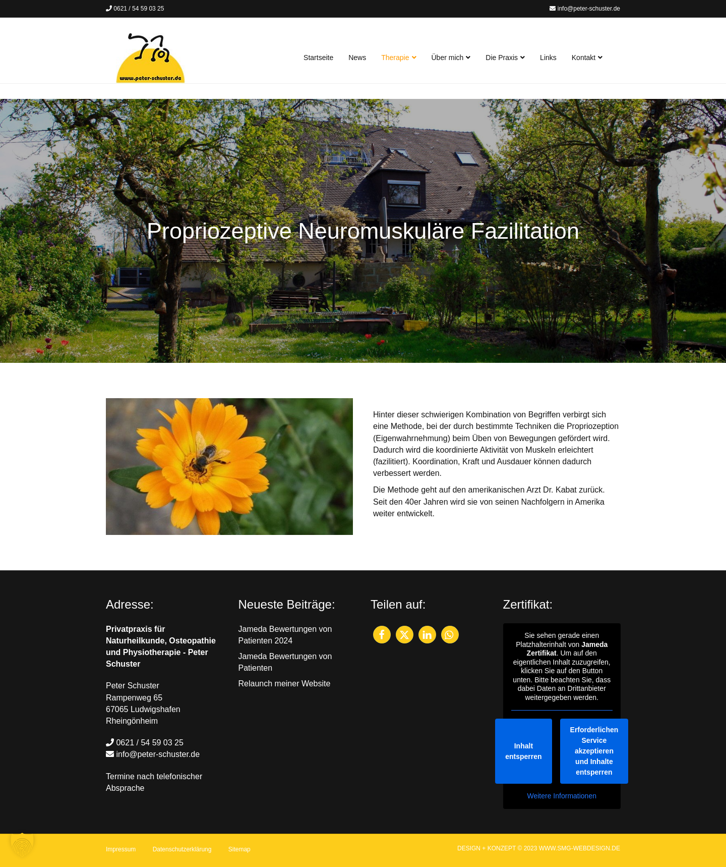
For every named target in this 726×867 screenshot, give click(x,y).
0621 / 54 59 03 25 (135, 8)
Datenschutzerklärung (182, 849)
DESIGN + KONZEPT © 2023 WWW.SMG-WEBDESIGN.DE (538, 848)
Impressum (121, 849)
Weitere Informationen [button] (561, 796)
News (367, 57)
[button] (382, 634)
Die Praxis (512, 57)
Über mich (457, 57)
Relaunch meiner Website (284, 683)
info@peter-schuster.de (585, 8)
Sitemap (239, 849)
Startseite (328, 57)
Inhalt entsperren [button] (523, 750)
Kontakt (594, 57)
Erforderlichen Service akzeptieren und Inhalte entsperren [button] (594, 751)
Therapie (405, 57)
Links (558, 57)
